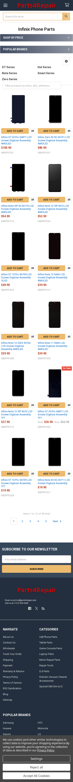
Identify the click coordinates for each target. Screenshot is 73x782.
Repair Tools (46, 665)
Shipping (8, 659)
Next (57, 521)
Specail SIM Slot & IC (51, 686)
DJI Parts (44, 671)
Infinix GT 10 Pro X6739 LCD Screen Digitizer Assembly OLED (16, 277)
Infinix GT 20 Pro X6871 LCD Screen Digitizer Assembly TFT (53, 414)
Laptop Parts (46, 654)
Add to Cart (15, 130)
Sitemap (7, 699)
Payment (7, 665)
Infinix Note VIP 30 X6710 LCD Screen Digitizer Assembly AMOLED (17, 209)
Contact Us (9, 642)
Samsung (8, 722)
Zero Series (9, 79)
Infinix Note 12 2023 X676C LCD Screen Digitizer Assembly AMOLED (16, 346)
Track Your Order (12, 654)
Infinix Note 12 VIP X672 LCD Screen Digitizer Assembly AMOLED (53, 209)
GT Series (8, 67)
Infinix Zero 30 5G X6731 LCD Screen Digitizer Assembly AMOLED (54, 140)
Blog (5, 694)
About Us (8, 636)
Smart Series (46, 73)
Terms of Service (12, 682)
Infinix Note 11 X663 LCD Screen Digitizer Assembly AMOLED (52, 346)
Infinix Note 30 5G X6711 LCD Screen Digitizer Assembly (54, 481)
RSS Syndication (12, 688)
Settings (36, 759)
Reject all (36, 767)
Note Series (9, 73)
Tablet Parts (45, 642)
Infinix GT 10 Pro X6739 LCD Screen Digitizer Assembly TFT (16, 483)
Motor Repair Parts (49, 659)
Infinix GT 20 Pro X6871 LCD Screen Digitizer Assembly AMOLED (16, 140)
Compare (32, 131)
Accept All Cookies (36, 776)
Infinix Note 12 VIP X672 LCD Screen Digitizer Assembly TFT (17, 414)
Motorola (43, 728)
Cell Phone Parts (48, 636)
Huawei (7, 728)
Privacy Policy (10, 676)
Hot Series (44, 67)
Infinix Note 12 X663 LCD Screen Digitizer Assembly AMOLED (52, 277)
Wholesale (9, 648)
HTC (40, 722)
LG (39, 734)
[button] (66, 61)
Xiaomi (7, 734)
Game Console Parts (50, 648)
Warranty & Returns (13, 671)
